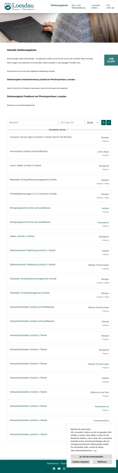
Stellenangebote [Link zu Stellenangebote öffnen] (59, 5)
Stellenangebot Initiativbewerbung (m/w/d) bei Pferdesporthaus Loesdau (41, 79)
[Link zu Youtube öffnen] (59, 469)
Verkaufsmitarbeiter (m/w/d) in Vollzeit (28, 420)
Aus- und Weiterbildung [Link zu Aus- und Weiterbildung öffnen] (78, 6)
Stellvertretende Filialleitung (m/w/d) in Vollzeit (32, 250)
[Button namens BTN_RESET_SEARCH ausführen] (108, 122)
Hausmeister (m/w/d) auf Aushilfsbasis (29, 151)
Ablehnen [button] (102, 461)
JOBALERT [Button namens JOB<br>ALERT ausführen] (111, 60)
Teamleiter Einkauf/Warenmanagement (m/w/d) (33, 278)
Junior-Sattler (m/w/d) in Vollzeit (25, 165)
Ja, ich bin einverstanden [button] (91, 456)
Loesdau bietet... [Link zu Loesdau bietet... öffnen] (96, 6)
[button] (59, 129)
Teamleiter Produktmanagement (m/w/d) (30, 293)
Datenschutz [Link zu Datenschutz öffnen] (53, 463)
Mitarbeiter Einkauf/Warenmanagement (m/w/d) (33, 179)
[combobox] (92, 122)
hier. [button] (95, 450)
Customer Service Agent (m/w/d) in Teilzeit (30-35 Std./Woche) (41, 137)
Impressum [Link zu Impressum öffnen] (66, 463)
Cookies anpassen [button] (80, 461)
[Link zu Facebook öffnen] (54, 469)
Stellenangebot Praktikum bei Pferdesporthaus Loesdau (36, 96)
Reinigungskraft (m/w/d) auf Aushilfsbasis (30, 208)
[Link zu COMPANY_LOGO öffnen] (19, 6)
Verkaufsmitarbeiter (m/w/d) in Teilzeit (28, 335)
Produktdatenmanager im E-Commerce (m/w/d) (33, 194)
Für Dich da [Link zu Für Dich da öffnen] (110, 6)
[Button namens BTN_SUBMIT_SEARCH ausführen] (103, 122)
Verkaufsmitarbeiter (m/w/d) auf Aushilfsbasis (32, 307)
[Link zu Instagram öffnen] (64, 469)
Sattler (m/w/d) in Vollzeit (22, 236)
